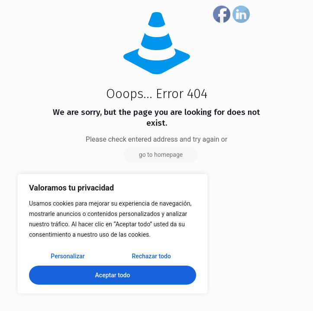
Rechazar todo (151, 256)
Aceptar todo (112, 275)
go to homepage (161, 154)
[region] (112, 234)
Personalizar (67, 256)
